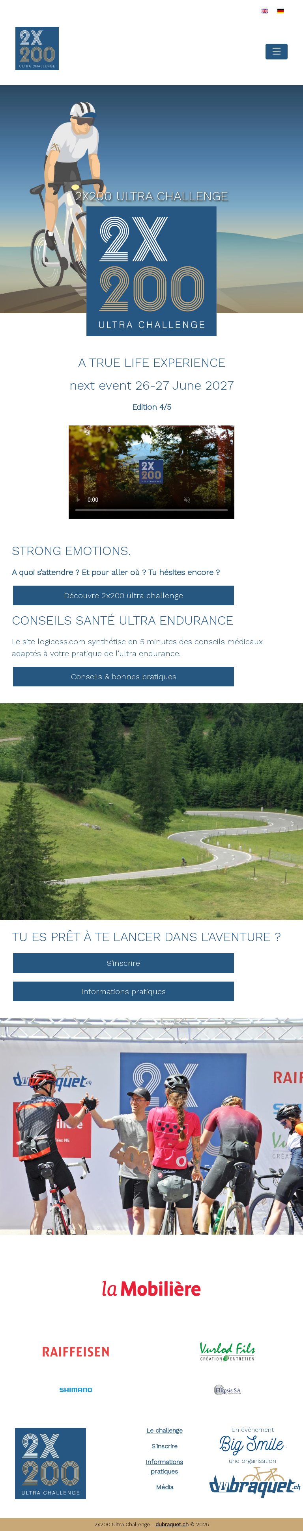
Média (164, 1487)
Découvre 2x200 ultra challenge (123, 595)
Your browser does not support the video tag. (151, 472)
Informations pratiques (123, 991)
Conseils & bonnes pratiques (123, 676)
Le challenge (164, 1430)
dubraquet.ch (172, 1524)
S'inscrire (123, 963)
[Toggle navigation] (277, 51)
